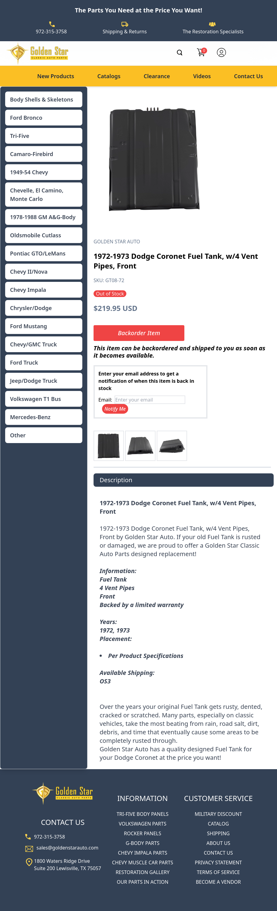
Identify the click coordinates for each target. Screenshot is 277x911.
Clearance (157, 76)
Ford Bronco (26, 117)
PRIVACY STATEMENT (218, 862)
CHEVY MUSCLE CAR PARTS (142, 862)
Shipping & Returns (125, 31)
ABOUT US (218, 843)
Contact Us (248, 76)
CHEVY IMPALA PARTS (142, 852)
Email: (105, 399)
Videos (202, 76)
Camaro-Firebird (31, 154)
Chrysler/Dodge (31, 308)
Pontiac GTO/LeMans (38, 253)
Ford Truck (24, 362)
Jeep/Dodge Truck (33, 380)
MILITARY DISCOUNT (218, 814)
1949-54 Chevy (29, 172)
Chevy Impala (28, 289)
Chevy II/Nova (28, 271)
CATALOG (218, 823)
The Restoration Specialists (213, 31)
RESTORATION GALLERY (142, 872)
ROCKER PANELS (142, 833)
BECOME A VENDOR (218, 882)
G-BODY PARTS (142, 843)
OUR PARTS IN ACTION (142, 882)
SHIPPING (218, 833)
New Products (55, 76)
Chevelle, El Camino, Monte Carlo (36, 194)
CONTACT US (218, 852)
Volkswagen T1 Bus (35, 398)
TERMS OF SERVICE (218, 872)
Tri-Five (19, 135)
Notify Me (115, 408)
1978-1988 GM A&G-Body (43, 217)
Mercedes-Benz (30, 417)
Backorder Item (139, 333)
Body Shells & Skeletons (41, 99)
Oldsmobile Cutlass (35, 235)
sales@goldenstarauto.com (67, 847)
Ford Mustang (28, 326)
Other (18, 435)
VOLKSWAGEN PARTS (142, 823)
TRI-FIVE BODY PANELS (143, 814)
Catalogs (108, 76)
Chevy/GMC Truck (33, 344)
